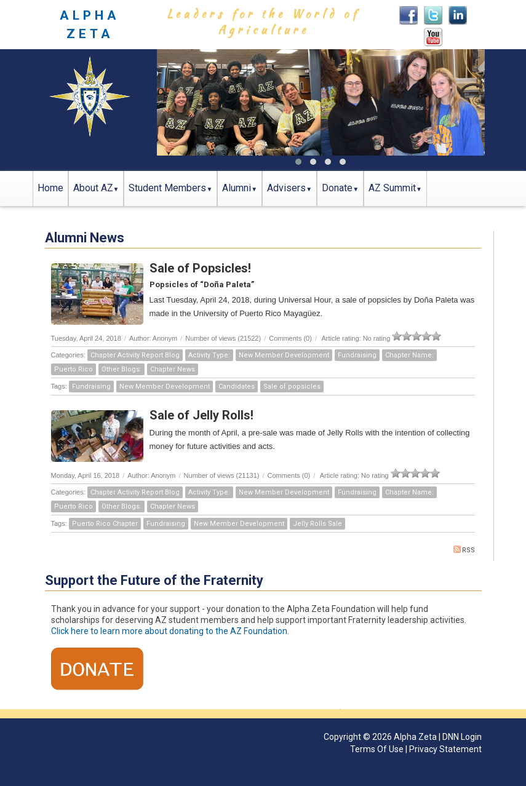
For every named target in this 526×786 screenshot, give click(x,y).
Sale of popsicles (292, 387)
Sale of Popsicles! (200, 268)
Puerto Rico (73, 369)
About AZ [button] (93, 188)
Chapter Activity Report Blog (135, 355)
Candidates (236, 387)
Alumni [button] (236, 188)
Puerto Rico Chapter (105, 524)
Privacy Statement (445, 749)
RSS (464, 550)
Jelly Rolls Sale (317, 524)
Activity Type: (209, 355)
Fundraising (357, 355)
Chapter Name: (409, 355)
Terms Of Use (377, 749)
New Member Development (284, 355)
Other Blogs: (121, 369)
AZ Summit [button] (392, 188)
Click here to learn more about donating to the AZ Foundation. (170, 631)
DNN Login (462, 737)
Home (50, 188)
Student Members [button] (167, 188)
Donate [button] (337, 188)
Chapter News (172, 369)
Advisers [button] (286, 188)
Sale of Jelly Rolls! (201, 415)
